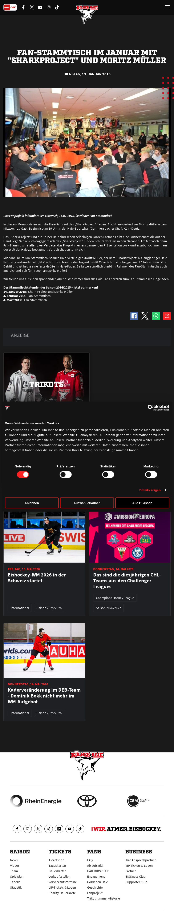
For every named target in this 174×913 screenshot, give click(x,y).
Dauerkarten (57, 871)
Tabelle (15, 882)
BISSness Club (135, 876)
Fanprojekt (94, 893)
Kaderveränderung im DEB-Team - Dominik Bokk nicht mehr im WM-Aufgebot (44, 696)
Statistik (16, 887)
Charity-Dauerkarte (62, 893)
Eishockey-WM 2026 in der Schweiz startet (37, 578)
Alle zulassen (142, 502)
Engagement (96, 876)
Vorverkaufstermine (63, 882)
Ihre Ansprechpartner (140, 860)
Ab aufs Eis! (95, 865)
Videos (15, 865)
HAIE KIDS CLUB (98, 871)
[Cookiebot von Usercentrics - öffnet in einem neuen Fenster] (150, 408)
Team (14, 871)
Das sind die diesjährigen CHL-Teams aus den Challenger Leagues (127, 581)
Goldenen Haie (97, 882)
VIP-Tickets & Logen (62, 887)
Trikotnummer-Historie (103, 898)
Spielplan (17, 876)
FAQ (90, 860)
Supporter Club (136, 882)
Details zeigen (150, 490)
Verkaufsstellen (59, 876)
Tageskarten (57, 865)
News (14, 860)
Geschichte (95, 887)
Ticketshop (56, 860)
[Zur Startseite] (87, 14)
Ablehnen (32, 502)
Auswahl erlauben (86, 502)
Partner (130, 871)
